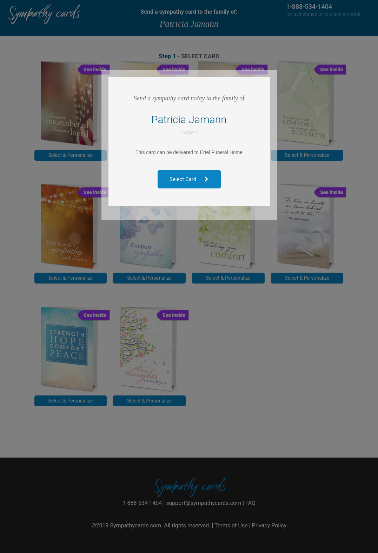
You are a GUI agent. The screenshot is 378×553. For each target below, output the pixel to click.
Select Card (189, 179)
